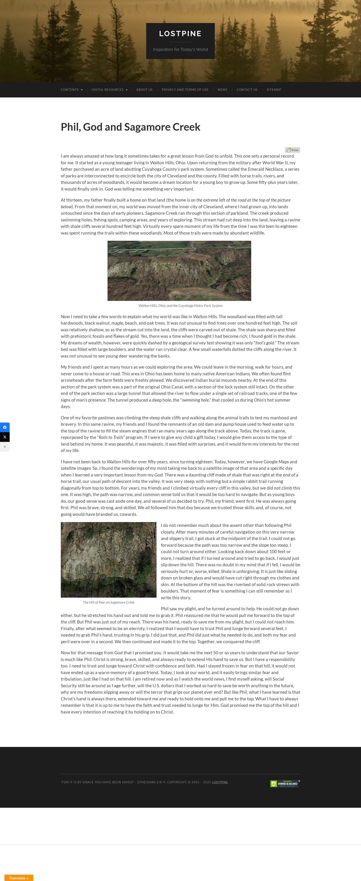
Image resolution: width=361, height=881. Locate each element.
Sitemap (274, 89)
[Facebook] (5, 427)
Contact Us (247, 89)
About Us (144, 89)
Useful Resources (107, 89)
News (222, 89)
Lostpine (180, 33)
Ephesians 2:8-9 (151, 782)
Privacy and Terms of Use (185, 89)
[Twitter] (5, 437)
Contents (70, 89)
